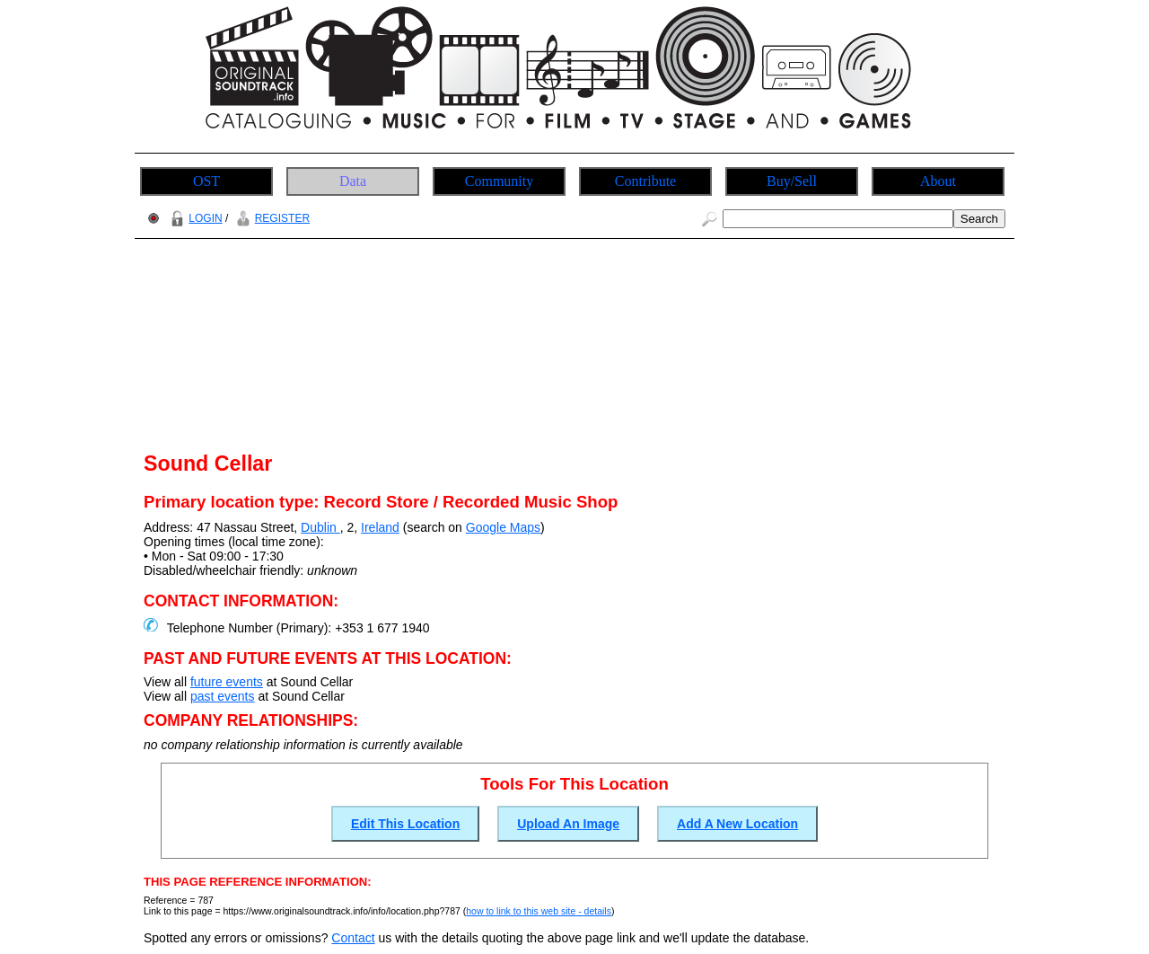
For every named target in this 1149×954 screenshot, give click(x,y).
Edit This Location (405, 824)
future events (226, 682)
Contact (352, 938)
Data (352, 181)
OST (206, 181)
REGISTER (271, 218)
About (938, 181)
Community (499, 181)
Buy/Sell (792, 181)
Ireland (380, 527)
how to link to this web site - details (538, 910)
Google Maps (503, 527)
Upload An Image (568, 824)
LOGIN (194, 218)
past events (222, 696)
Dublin (320, 527)
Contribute (645, 181)
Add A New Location (737, 824)
